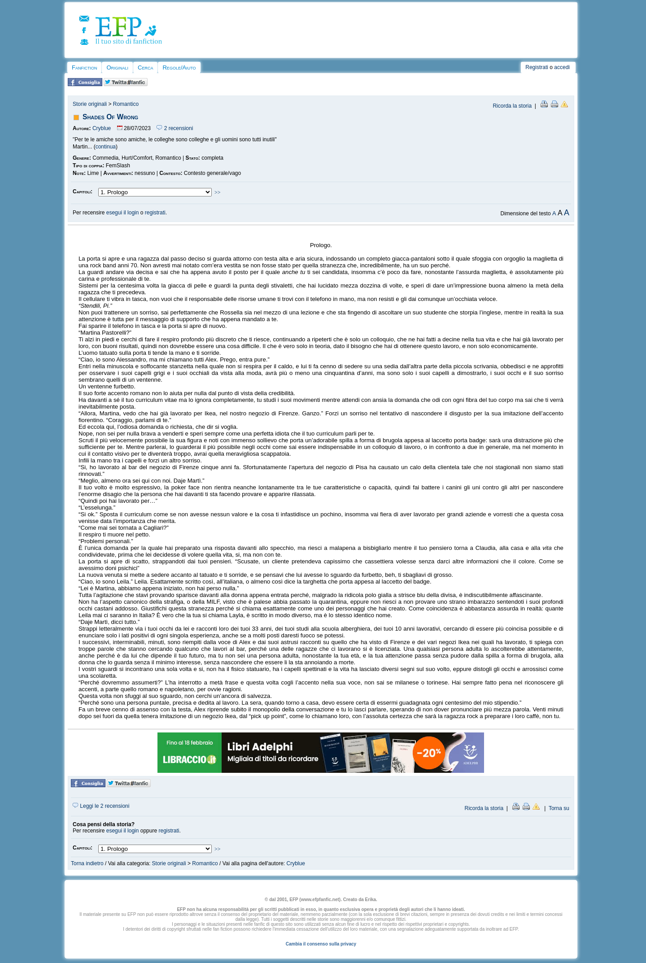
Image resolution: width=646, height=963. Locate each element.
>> (217, 192)
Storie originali (90, 104)
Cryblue (101, 128)
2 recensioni (175, 128)
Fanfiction (84, 67)
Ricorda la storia (512, 106)
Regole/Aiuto (179, 67)
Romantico (126, 104)
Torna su (559, 808)
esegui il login (122, 212)
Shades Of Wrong (110, 117)
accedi (562, 67)
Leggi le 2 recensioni (101, 806)
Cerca (145, 67)
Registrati (536, 67)
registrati (155, 212)
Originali (117, 67)
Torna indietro (87, 863)
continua (106, 147)
